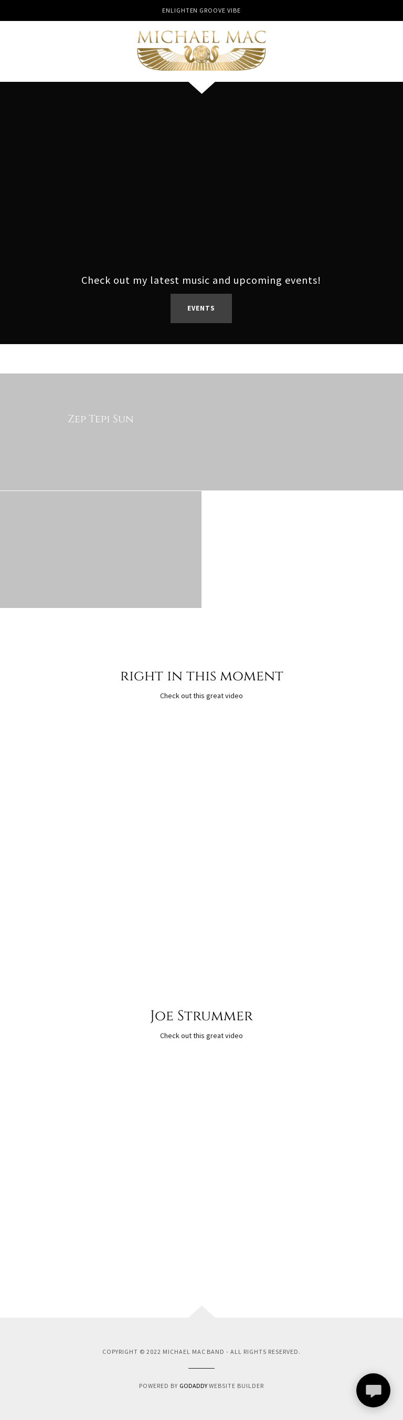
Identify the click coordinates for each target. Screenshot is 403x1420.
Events (201, 308)
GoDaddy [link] (193, 1386)
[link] (201, 50)
